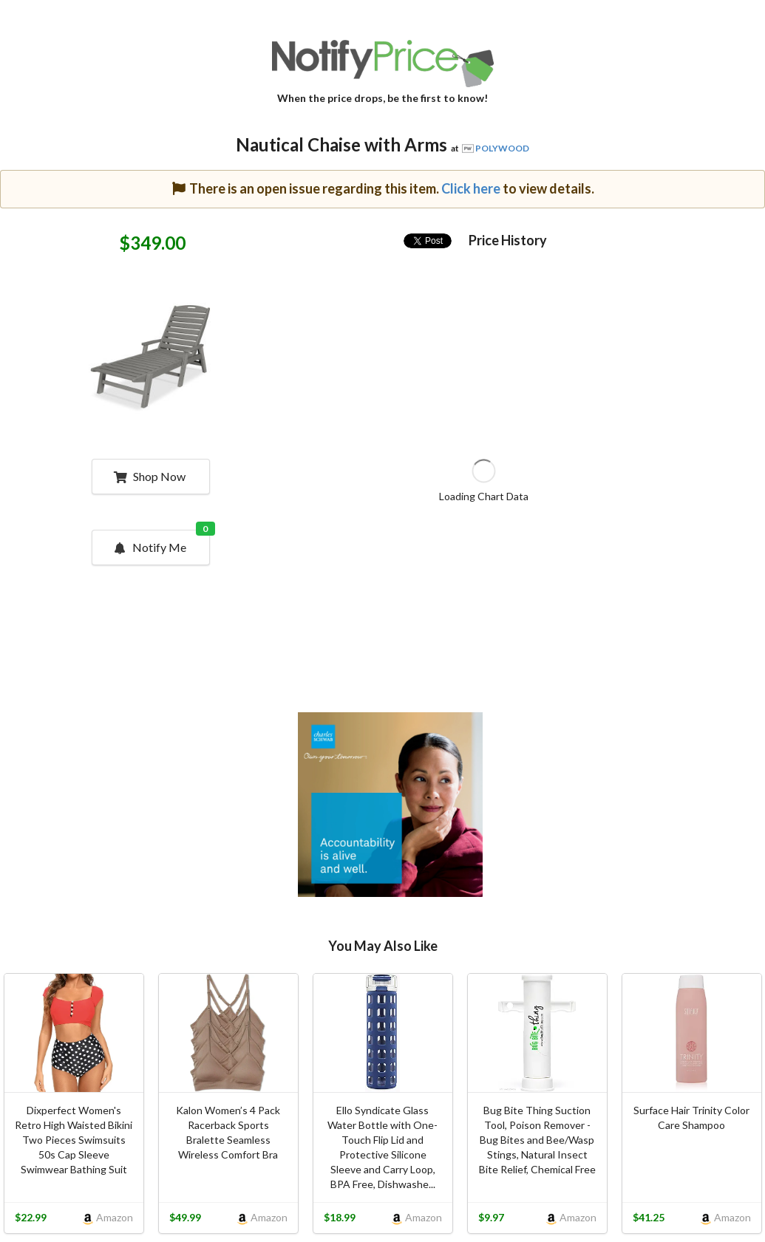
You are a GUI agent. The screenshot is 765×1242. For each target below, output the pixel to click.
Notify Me (161, 542)
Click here (470, 188)
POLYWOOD (502, 148)
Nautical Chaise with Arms (341, 144)
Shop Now (150, 476)
